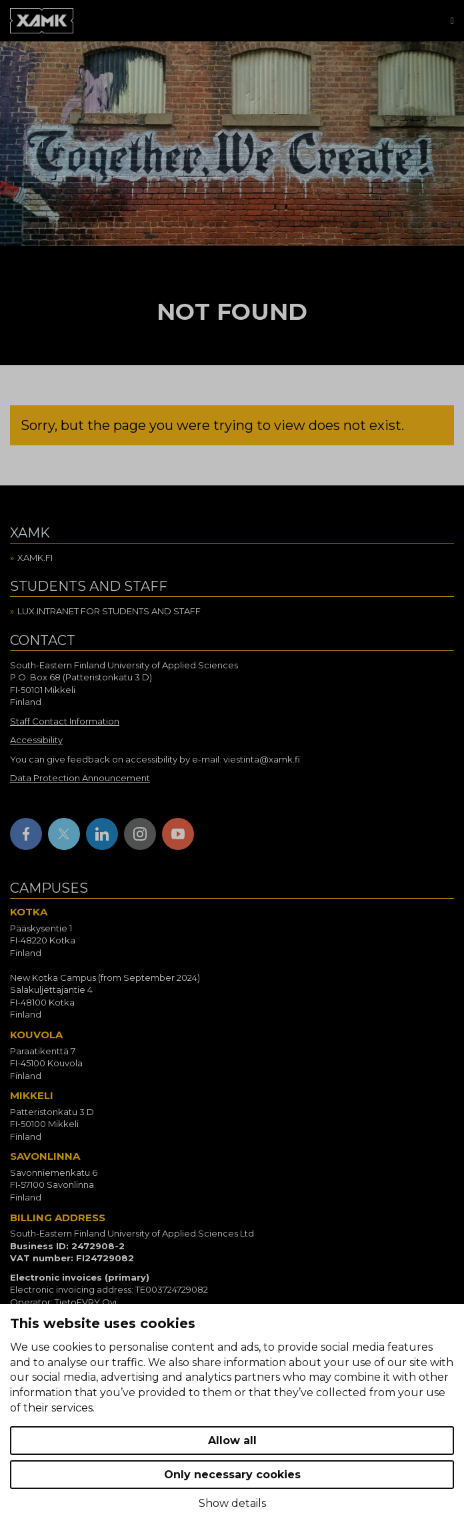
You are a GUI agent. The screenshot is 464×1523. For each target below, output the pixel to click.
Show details (232, 1503)
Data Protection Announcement (80, 778)
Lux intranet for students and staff (109, 611)
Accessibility (36, 739)
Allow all (232, 1440)
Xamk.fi (35, 557)
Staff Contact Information (64, 721)
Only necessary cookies (232, 1474)
